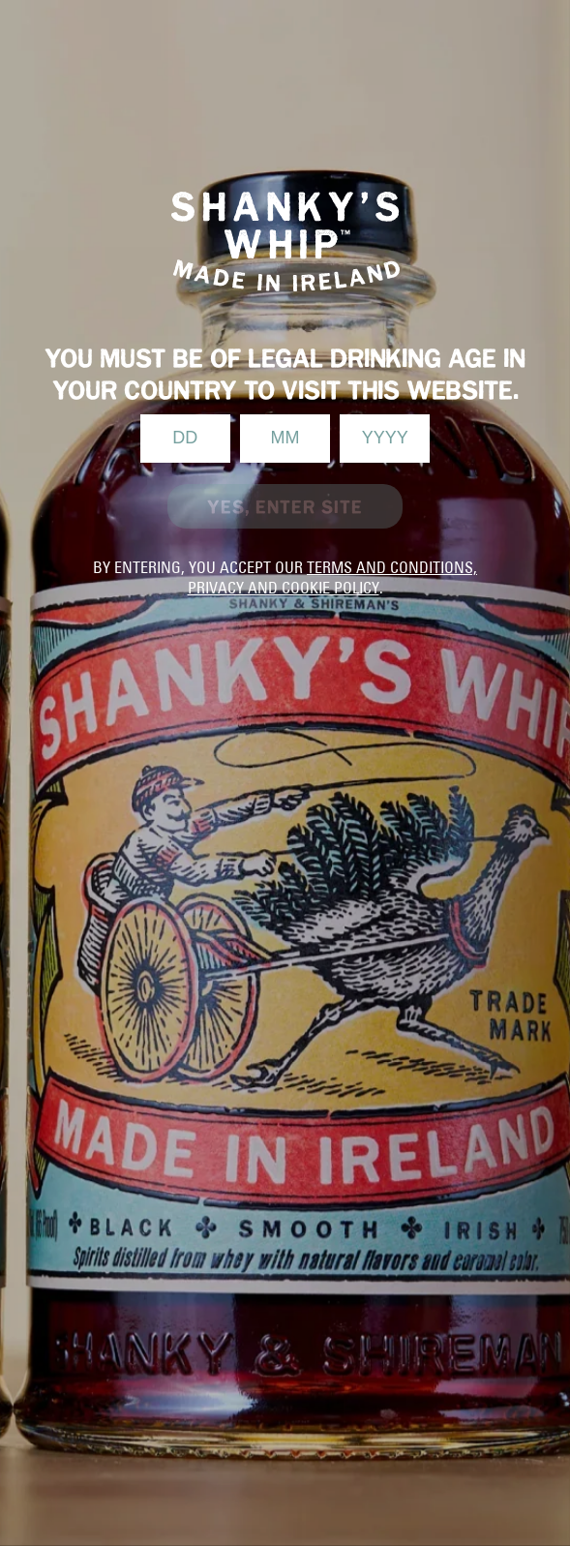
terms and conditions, (392, 567)
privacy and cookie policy (283, 587)
